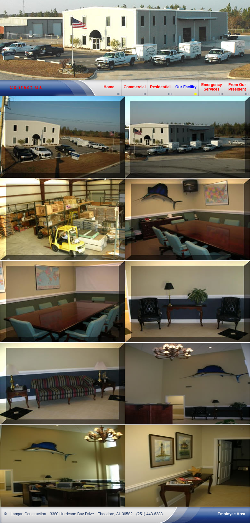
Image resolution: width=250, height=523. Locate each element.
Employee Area (231, 514)
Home (109, 87)
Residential (160, 87)
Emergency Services (211, 87)
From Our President (237, 87)
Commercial (135, 87)
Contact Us (26, 87)
